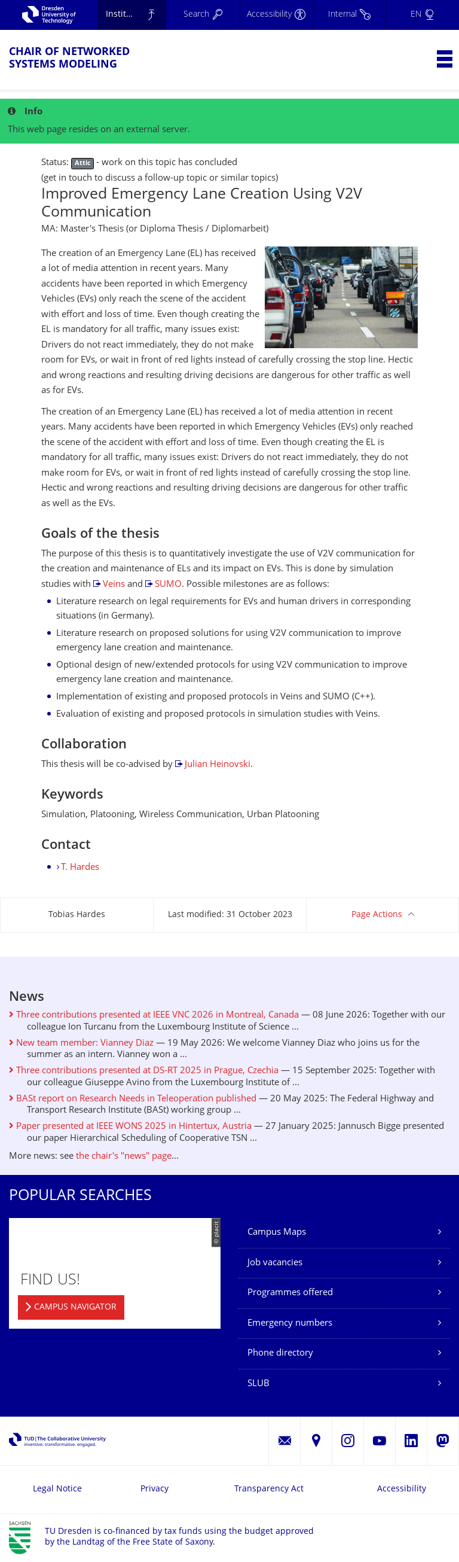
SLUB (258, 1384)
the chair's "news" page (124, 1156)
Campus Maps (276, 1232)
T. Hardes (80, 867)
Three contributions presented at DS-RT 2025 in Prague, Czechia (144, 1071)
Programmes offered (290, 1293)
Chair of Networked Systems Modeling (69, 58)
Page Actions (376, 915)
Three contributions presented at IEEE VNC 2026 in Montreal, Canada (154, 1015)
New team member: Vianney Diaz (81, 1043)
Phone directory (280, 1353)
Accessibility (401, 1489)
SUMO (168, 584)
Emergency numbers (289, 1323)
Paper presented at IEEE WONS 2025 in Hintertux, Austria (130, 1126)
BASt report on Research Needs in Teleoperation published (132, 1099)
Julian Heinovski (217, 764)
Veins (114, 584)
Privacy (154, 1489)
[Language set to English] (422, 15)
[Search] (202, 15)
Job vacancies (274, 1263)
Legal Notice (57, 1489)
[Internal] (349, 15)
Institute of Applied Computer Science (136, 15)
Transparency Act (269, 1489)
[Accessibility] (276, 15)
